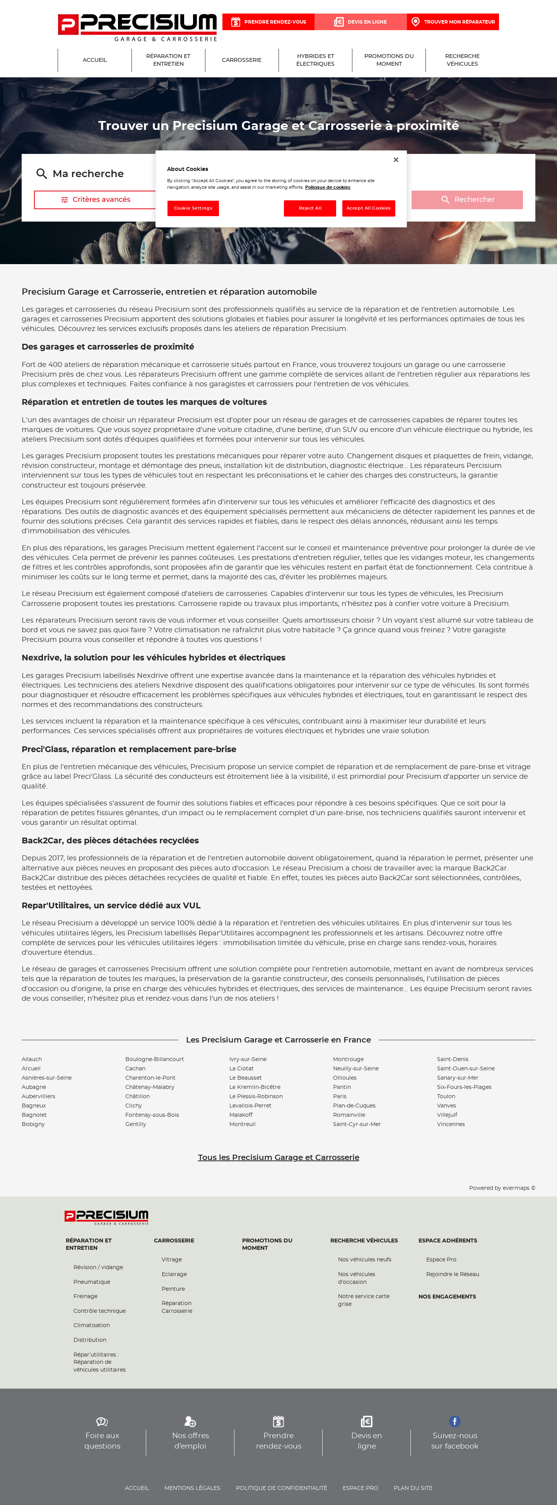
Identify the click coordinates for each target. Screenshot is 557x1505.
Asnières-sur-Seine (47, 1078)
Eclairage (174, 1275)
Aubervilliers (38, 1096)
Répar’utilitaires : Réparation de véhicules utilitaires (99, 1362)
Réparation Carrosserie (177, 1307)
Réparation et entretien (89, 1244)
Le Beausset (245, 1078)
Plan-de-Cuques (354, 1106)
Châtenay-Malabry (149, 1087)
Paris (340, 1096)
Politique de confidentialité (281, 1488)
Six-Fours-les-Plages (464, 1087)
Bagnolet (34, 1115)
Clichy (133, 1106)
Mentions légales (192, 1488)
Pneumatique (91, 1282)
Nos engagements (447, 1297)
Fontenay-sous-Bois (152, 1115)
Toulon (446, 1096)
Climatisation (91, 1326)
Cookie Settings (193, 208)
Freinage (85, 1297)
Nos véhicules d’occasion (356, 1278)
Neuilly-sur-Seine (356, 1069)
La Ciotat (241, 1069)
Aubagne (34, 1087)
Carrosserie (174, 1241)
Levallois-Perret (250, 1106)
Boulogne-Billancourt (154, 1059)
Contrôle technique (99, 1311)
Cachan (135, 1069)
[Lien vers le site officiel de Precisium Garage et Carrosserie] (137, 28)
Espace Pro (441, 1260)
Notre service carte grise (364, 1300)
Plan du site (413, 1488)
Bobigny (33, 1124)
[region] (281, 188)
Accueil (137, 1488)
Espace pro (360, 1488)
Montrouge (348, 1059)
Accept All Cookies (369, 208)
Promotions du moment (267, 1244)
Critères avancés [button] (95, 200)
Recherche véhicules (364, 1241)
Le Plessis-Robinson (256, 1096)
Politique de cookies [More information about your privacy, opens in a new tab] (327, 187)
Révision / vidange (98, 1268)
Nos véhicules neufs (364, 1260)
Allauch (32, 1059)
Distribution (89, 1340)
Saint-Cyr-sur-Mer (357, 1124)
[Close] (396, 159)
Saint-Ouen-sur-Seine (466, 1069)
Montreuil (242, 1124)
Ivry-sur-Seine (248, 1059)
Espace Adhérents (448, 1241)
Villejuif (447, 1115)
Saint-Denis (452, 1059)
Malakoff (241, 1115)
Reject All (310, 208)
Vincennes (451, 1124)
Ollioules (345, 1078)
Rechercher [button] (467, 200)
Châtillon (137, 1096)
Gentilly (135, 1124)
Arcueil (31, 1069)
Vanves (446, 1106)
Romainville (349, 1115)
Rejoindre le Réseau (452, 1275)
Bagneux (34, 1106)
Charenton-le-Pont (150, 1078)
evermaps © (519, 1188)
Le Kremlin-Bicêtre (254, 1087)
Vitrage (172, 1260)
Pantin (342, 1087)
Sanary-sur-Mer (457, 1078)
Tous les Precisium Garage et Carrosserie (278, 1158)
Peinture (173, 1289)
